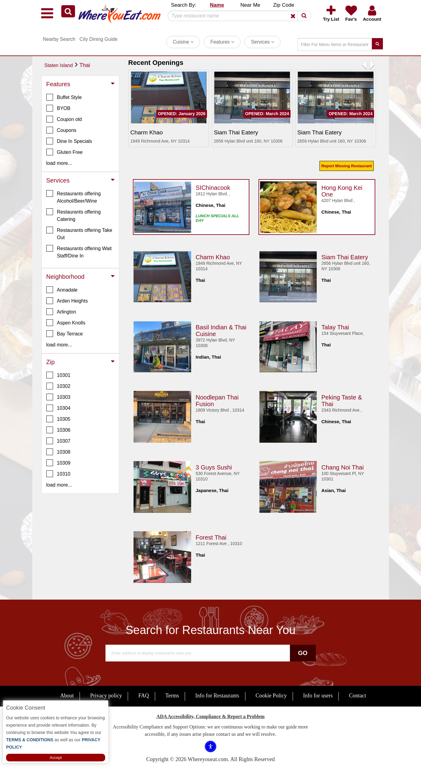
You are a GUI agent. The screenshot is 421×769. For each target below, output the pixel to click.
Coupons (61, 130)
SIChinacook (213, 186)
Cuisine (183, 41)
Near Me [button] (250, 5)
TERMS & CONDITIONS (29, 739)
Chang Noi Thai (342, 465)
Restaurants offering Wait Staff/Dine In (79, 251)
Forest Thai (211, 536)
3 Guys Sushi (214, 465)
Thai (85, 65)
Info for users (318, 696)
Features (222, 41)
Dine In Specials (69, 141)
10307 (58, 441)
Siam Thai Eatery (344, 255)
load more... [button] (59, 163)
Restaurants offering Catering (73, 215)
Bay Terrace (64, 333)
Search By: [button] (183, 5)
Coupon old (64, 119)
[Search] (237, 16)
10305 (58, 419)
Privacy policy (106, 696)
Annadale (62, 289)
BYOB (58, 108)
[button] (68, 11)
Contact (357, 696)
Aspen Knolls (65, 322)
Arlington (61, 311)
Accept (56, 757)
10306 (58, 430)
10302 (58, 386)
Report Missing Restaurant (346, 166)
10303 (58, 397)
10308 (58, 451)
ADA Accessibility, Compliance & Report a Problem (210, 716)
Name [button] (217, 5)
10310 (58, 473)
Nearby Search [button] (59, 39)
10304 (58, 408)
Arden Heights (67, 300)
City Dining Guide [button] (99, 39)
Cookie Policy (271, 696)
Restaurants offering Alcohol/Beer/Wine (73, 197)
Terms (172, 696)
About (67, 696)
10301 (58, 375)
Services (262, 41)
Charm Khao (213, 255)
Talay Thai (335, 325)
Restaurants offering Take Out (79, 233)
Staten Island (59, 65)
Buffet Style (64, 97)
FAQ (143, 696)
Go (302, 653)
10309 (58, 462)
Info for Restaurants (217, 696)
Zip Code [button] (283, 5)
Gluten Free (64, 152)
